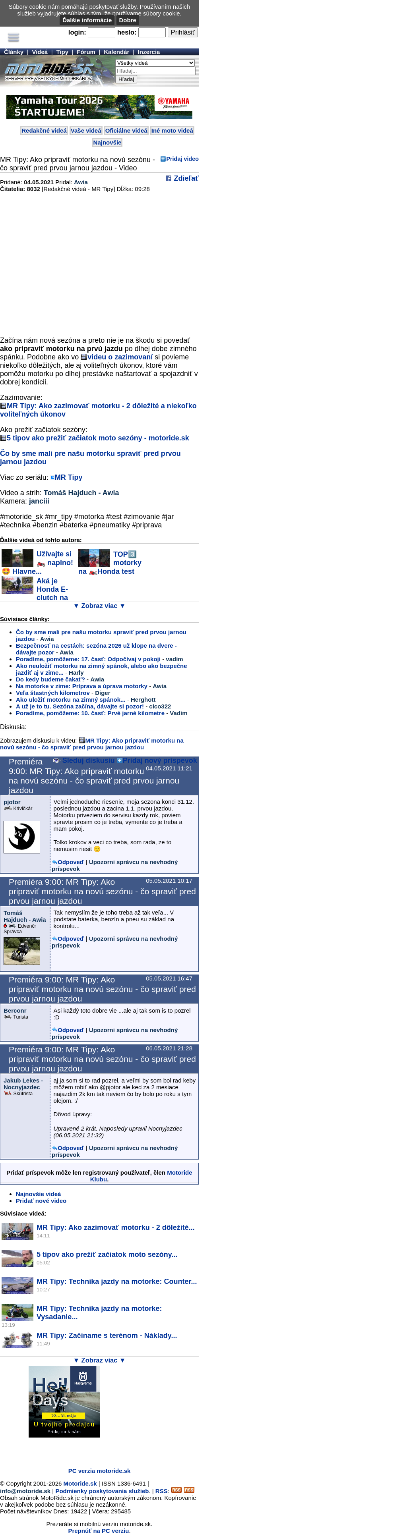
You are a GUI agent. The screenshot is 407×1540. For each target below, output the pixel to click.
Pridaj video (182, 159)
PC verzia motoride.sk (99, 1470)
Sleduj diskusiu (84, 760)
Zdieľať (185, 178)
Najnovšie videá (38, 1194)
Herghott (143, 699)
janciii (39, 501)
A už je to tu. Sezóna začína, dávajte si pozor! (80, 706)
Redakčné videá (43, 130)
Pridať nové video (41, 1200)
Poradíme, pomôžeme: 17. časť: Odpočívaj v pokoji (88, 659)
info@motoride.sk (25, 1491)
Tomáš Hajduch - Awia (81, 493)
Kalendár (116, 51)
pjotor (12, 802)
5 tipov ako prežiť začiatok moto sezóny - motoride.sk (98, 438)
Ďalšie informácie (87, 20)
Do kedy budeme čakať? (50, 679)
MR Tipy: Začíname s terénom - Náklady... (107, 1335)
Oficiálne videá (126, 130)
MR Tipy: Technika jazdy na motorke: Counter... (117, 1281)
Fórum (86, 51)
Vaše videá (86, 130)
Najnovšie (107, 142)
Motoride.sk (80, 1483)
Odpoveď (71, 862)
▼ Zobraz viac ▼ (99, 605)
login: (77, 32)
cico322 (160, 706)
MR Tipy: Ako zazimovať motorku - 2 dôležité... (116, 1227)
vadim (174, 659)
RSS (161, 1491)
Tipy (62, 51)
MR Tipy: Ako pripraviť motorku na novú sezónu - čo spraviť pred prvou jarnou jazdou (92, 744)
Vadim (178, 713)
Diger (102, 692)
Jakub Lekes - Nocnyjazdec (23, 1083)
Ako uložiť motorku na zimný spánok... (71, 699)
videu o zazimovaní (120, 357)
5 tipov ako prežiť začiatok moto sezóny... (107, 1254)
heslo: (127, 32)
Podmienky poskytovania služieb (102, 1491)
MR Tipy (69, 477)
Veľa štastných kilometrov (53, 692)
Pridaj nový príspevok (160, 760)
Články (13, 51)
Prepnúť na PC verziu (98, 1530)
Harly (76, 672)
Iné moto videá (172, 130)
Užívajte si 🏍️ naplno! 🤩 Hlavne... (37, 562)
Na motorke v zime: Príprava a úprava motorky (81, 686)
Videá (40, 51)
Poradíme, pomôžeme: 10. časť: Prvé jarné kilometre (90, 713)
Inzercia (149, 51)
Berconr (15, 1010)
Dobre (127, 20)
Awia (81, 182)
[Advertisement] (93, 1449)
